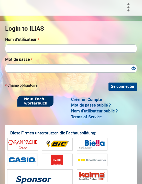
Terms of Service (86, 116)
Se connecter (123, 86)
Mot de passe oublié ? (91, 105)
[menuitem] (129, 7)
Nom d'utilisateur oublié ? (94, 111)
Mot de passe (18, 59)
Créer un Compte (86, 99)
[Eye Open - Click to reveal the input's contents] (134, 68)
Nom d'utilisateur (22, 39)
